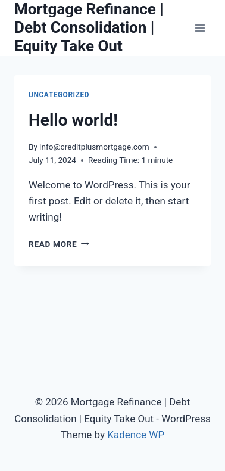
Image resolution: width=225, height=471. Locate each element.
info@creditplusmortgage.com (94, 146)
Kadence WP (135, 435)
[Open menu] (200, 27)
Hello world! (73, 120)
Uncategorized (59, 95)
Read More (59, 244)
